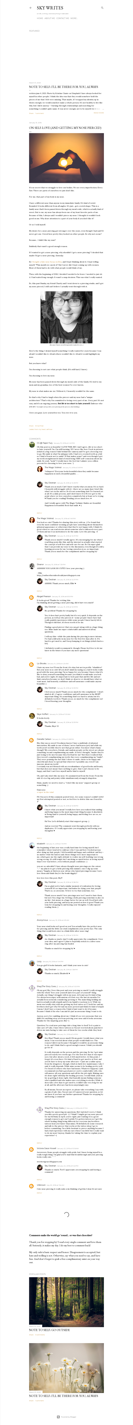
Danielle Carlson (44, 739)
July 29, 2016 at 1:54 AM (55, 1185)
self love (49, 429)
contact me (62, 18)
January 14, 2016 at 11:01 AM (59, 714)
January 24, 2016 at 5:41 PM (67, 1034)
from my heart (40, 429)
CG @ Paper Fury (45, 443)
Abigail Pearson (44, 596)
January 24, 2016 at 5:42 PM (67, 1166)
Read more (99, 113)
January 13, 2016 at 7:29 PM (55, 564)
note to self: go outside (49, 1330)
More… (74, 18)
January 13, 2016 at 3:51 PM (73, 468)
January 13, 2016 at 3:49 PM (65, 518)
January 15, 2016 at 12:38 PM (67, 882)
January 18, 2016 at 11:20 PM (69, 986)
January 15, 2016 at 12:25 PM (67, 483)
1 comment (39, 113)
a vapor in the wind (45, 792)
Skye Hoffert (42, 714)
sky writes (50, 8)
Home (40, 18)
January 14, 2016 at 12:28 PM (63, 739)
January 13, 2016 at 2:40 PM (64, 443)
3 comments (40, 1335)
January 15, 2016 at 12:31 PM (67, 607)
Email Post (39, 426)
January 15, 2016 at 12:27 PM (67, 536)
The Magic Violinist (53, 467)
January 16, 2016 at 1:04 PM (53, 961)
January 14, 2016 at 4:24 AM (57, 664)
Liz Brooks (41, 663)
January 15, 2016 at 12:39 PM (67, 935)
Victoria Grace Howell (46, 1148)
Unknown (41, 1185)
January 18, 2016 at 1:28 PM (67, 970)
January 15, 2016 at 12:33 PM (67, 688)
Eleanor (40, 564)
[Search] (102, 7)
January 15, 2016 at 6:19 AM (59, 920)
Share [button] (31, 113)
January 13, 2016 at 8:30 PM (62, 596)
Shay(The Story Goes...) (47, 986)
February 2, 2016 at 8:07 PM (77, 1108)
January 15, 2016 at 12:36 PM (67, 806)
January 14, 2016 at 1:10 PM (56, 844)
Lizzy (39, 961)
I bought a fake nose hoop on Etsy (47, 262)
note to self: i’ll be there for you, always (63, 87)
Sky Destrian (50, 483)
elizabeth (41, 843)
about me (50, 18)
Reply (39, 513)
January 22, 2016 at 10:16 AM (68, 1148)
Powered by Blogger (66, 1417)
